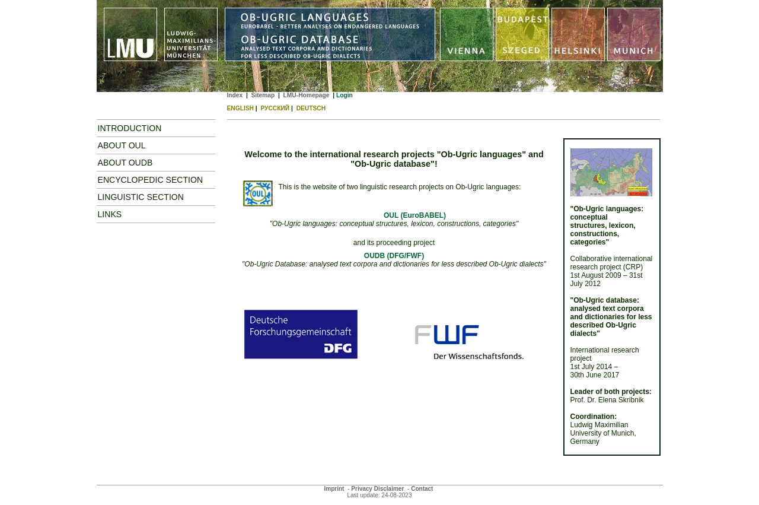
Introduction (130, 128)
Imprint (334, 488)
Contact (422, 488)
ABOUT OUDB (125, 162)
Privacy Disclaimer (377, 488)
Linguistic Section (141, 197)
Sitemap (263, 95)
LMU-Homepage (306, 95)
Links (110, 214)
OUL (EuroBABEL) (415, 215)
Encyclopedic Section (150, 180)
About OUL (122, 145)
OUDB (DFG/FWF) (394, 256)
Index (235, 95)
